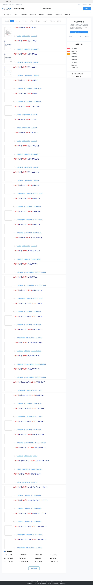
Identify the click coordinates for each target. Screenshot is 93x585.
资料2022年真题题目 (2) (26, 224)
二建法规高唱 (32, 14)
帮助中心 (47, 581)
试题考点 (52, 21)
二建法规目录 (74, 65)
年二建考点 (45, 21)
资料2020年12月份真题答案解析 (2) (30, 539)
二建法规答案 (74, 56)
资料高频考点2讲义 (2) (26, 159)
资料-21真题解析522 (25, 264)
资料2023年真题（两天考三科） (30, 447)
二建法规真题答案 (21, 193)
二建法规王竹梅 (38, 554)
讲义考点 (38, 21)
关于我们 (32, 581)
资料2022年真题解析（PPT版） (29, 434)
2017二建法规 (34, 36)
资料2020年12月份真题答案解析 (29, 408)
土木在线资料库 (5, 4)
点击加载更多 (34, 568)
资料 (11, 1)
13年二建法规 (77, 76)
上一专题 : (70, 74)
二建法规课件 (24, 14)
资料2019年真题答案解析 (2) (28, 290)
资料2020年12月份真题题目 (27, 316)
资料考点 (17, 21)
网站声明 (42, 581)
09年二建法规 (53, 554)
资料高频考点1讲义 (25, 41)
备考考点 (59, 21)
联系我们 (37, 581)
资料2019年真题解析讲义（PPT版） (30, 513)
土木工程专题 (11, 4)
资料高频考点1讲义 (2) (26, 146)
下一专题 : (70, 76)
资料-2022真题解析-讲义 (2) (27, 342)
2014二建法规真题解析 (40, 272)
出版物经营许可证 (62, 583)
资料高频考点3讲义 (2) (26, 172)
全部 (12, 21)
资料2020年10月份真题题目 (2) (28, 395)
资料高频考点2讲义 (25, 54)
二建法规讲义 (58, 14)
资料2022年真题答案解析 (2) (28, 329)
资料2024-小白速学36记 (26, 106)
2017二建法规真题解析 (36, 259)
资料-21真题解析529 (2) (26, 369)
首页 (7, 1)
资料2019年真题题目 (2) (26, 198)
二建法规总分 (41, 14)
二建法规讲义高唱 (54, 561)
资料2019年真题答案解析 (26, 185)
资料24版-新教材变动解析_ (27, 474)
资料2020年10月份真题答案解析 (29, 382)
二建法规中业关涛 (24, 561)
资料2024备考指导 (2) (25, 132)
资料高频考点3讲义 (25, 67)
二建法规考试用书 (8, 558)
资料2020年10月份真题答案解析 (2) (30, 526)
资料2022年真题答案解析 (26, 211)
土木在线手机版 (59, 581)
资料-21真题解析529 (25, 277)
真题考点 (24, 21)
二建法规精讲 (67, 14)
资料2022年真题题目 (25, 93)
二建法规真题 (20, 88)
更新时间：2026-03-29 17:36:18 (84, 4)
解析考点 (31, 21)
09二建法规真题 (38, 561)
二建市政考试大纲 (8, 561)
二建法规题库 (74, 62)
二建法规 (16, 14)
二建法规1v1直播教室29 (36, 469)
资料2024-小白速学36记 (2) (27, 237)
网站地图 (52, 581)
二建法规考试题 (8, 554)
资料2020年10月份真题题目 (27, 303)
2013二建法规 (38, 558)
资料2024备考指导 (24, 27)
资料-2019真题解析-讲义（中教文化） (30, 487)
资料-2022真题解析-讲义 (26, 251)
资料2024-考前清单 (25, 119)
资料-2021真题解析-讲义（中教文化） (30, 500)
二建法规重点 (74, 53)
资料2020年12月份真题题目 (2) (28, 421)
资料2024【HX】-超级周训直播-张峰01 (31, 461)
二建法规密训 (50, 14)
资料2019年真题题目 (25, 80)
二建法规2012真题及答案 (31, 193)
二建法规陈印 (74, 59)
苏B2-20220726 (55, 583)
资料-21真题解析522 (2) (26, 356)
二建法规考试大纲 (18, 4)
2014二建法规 (53, 558)
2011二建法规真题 (28, 88)
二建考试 (35, 456)
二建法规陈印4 (23, 554)
